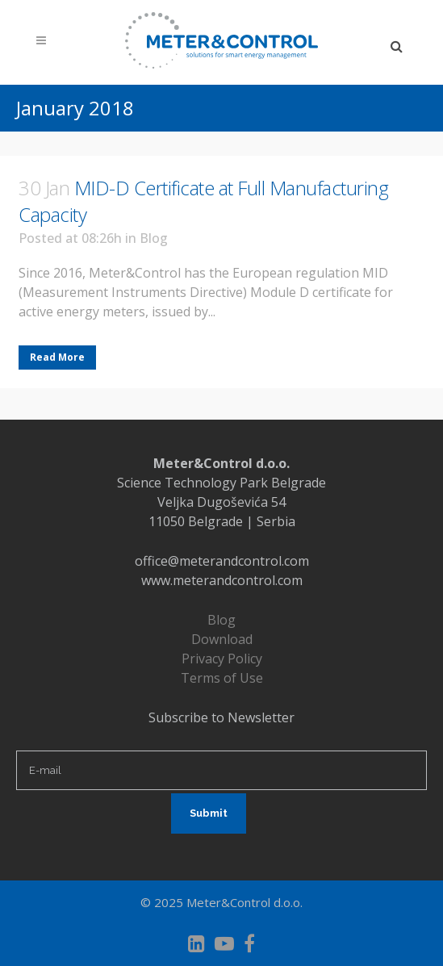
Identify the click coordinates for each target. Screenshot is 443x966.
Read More (57, 357)
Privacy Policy (222, 658)
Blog (154, 238)
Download (222, 639)
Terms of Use (222, 678)
